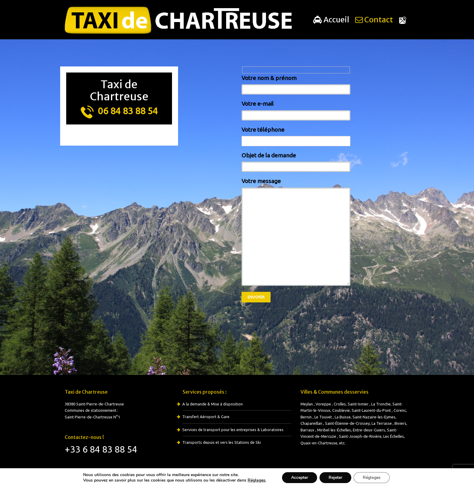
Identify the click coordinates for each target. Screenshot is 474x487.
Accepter (299, 477)
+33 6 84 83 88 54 (101, 449)
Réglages (256, 480)
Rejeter (335, 477)
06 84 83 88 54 (119, 111)
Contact (374, 19)
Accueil (331, 19)
